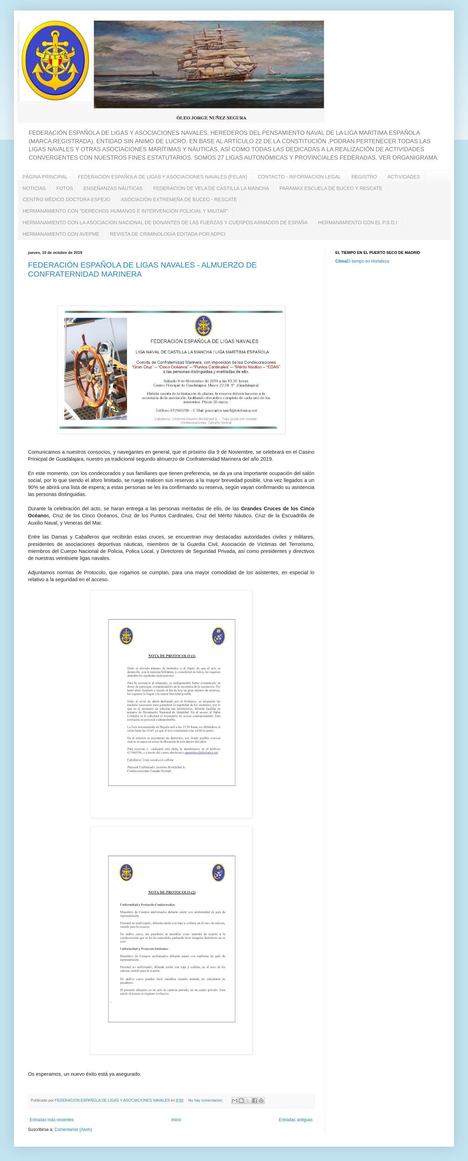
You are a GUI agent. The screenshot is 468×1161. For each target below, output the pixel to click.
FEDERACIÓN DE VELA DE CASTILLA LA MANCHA (211, 188)
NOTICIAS (34, 188)
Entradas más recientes (52, 1119)
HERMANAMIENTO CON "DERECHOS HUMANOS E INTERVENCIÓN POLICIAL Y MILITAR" (125, 211)
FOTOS (64, 188)
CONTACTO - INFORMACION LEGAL (299, 177)
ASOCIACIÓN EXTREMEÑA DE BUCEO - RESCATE (179, 199)
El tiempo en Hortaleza (368, 261)
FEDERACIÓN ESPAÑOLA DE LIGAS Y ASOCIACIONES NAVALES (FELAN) (162, 177)
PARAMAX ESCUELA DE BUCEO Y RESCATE (330, 188)
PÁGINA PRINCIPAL (44, 177)
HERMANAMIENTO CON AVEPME (61, 234)
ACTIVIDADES (403, 177)
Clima (341, 261)
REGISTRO (364, 177)
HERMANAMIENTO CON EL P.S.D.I (357, 222)
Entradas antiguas (296, 1119)
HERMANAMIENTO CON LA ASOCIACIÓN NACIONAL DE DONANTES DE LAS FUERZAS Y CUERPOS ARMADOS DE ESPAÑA (165, 222)
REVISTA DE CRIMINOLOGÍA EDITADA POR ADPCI (168, 234)
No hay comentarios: (206, 1100)
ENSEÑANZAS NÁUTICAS (113, 188)
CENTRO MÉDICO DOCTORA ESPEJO (66, 199)
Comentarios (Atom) (73, 1129)
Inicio (176, 1119)
